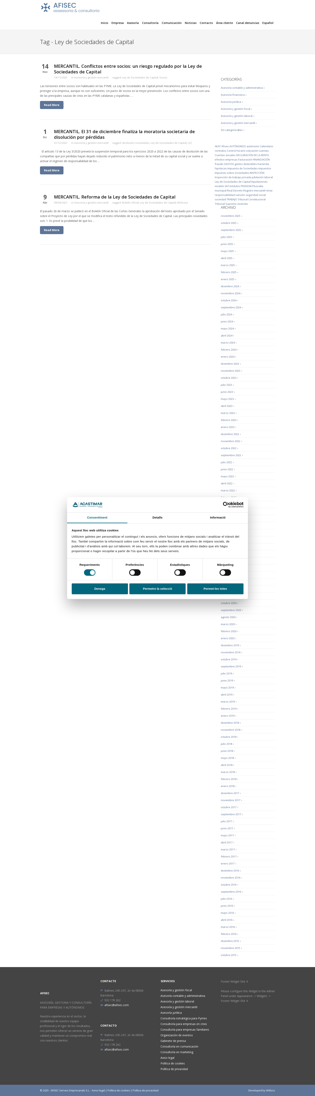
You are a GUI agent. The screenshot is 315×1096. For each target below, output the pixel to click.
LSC (190, 143)
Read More (51, 105)
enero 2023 (227, 427)
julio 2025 (226, 237)
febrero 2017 (228, 856)
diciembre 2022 (230, 434)
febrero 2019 (228, 708)
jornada (246, 177)
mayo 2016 (227, 913)
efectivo (220, 159)
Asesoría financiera (233, 95)
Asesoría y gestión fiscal (235, 109)
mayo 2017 (227, 835)
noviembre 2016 (230, 877)
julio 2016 (226, 898)
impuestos (264, 168)
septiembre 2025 (231, 230)
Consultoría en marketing (177, 1052)
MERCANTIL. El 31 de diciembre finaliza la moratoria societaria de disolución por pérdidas (124, 134)
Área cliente (224, 23)
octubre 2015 (228, 955)
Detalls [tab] (157, 517)
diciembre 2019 (230, 645)
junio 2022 (227, 469)
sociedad (220, 199)
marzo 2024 (228, 342)
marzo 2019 (228, 701)
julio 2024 (226, 314)
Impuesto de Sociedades (242, 168)
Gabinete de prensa (173, 1041)
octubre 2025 (228, 223)
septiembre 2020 (231, 610)
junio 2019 (227, 680)
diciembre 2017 (230, 793)
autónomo (252, 146)
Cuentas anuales (225, 155)
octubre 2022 (228, 448)
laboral (268, 177)
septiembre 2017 (231, 814)
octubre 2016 (228, 884)
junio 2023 (227, 392)
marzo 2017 (228, 849)
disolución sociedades (135, 143)
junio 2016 (227, 906)
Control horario (236, 150)
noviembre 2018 (230, 730)
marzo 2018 (228, 772)
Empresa (117, 23)
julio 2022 (226, 462)
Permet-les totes (215, 589)
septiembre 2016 (231, 891)
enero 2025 (227, 279)
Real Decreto (235, 190)
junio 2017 (227, 828)
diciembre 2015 (230, 941)
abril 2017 (226, 842)
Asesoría (133, 23)
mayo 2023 (227, 399)
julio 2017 (226, 821)
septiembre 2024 (231, 307)
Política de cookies (173, 1063)
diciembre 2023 (230, 363)
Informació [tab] (218, 517)
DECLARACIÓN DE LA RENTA (252, 155)
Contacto (206, 23)
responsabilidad (225, 195)
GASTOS (229, 164)
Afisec (225, 146)
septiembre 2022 (231, 455)
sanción (240, 195)
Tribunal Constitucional (252, 199)
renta (269, 190)
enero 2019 (227, 715)
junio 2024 (227, 321)
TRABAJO (232, 199)
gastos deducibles (246, 164)
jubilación (258, 177)
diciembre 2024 (230, 286)
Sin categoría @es (232, 130)
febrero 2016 (228, 934)
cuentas (264, 150)
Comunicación (172, 23)
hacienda (263, 164)
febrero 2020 (228, 631)
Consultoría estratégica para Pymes (184, 1018)
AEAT (218, 146)
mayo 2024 (227, 328)
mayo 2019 (227, 687)
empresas (231, 159)
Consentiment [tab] (97, 517)
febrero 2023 (228, 420)
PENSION (246, 186)
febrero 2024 (228, 349)
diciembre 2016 (230, 870)
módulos (234, 186)
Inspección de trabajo (228, 177)
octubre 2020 (228, 603)
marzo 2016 (228, 927)
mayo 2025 (227, 251)
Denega (99, 589)
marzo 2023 (228, 413)
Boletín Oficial (130, 202)
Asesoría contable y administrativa (242, 88)
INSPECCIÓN (257, 173)
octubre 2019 (228, 659)
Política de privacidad (174, 1069)
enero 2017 (227, 863)
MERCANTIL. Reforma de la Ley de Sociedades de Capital (114, 197)
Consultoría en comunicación (179, 1046)
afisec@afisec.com (114, 1005)
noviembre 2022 (230, 441)
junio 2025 (227, 244)
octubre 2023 (228, 378)
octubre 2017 (228, 807)
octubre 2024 (228, 300)
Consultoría (150, 23)
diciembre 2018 (230, 722)
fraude (219, 164)
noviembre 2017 (230, 800)
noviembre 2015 (230, 948)
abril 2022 (226, 483)
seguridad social (256, 195)
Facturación (245, 159)
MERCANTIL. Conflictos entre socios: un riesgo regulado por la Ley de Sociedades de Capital (128, 69)
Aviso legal (167, 1058)
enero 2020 (227, 638)
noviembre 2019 (230, 652)
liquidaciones (259, 181)
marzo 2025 (228, 265)
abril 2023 (226, 406)
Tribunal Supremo (226, 204)
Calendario (266, 146)
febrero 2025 (228, 272)
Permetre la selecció (157, 589)
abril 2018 (226, 765)
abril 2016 (226, 920)
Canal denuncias (247, 23)
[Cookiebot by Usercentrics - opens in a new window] (225, 505)
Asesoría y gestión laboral (237, 116)
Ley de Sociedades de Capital (140, 77)
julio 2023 (226, 385)
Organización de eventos (177, 1035)
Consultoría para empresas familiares (185, 1029)
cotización (252, 150)
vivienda (242, 204)
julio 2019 (226, 673)
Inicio (104, 23)
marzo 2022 (228, 490)
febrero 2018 (228, 779)
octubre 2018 (228, 737)
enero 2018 (227, 786)
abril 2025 (226, 258)
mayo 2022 (227, 476)
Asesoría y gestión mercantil (91, 77)
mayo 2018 (227, 758)
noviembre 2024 (230, 293)
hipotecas (221, 168)
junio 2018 (227, 751)
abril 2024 (226, 335)
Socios (163, 77)
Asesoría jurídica (231, 102)
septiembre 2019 (231, 666)
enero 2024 (227, 356)
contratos (220, 150)
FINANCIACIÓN (261, 159)
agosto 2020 (228, 617)
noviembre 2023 (230, 371)
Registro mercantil (254, 190)
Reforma (182, 202)
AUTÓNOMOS (237, 146)
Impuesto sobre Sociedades (232, 173)
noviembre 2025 (230, 216)
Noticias (190, 23)
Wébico (270, 1090)
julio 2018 (226, 744)
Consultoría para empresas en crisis (184, 1024)
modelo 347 (222, 186)
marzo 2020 (228, 624)
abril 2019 (226, 694)
